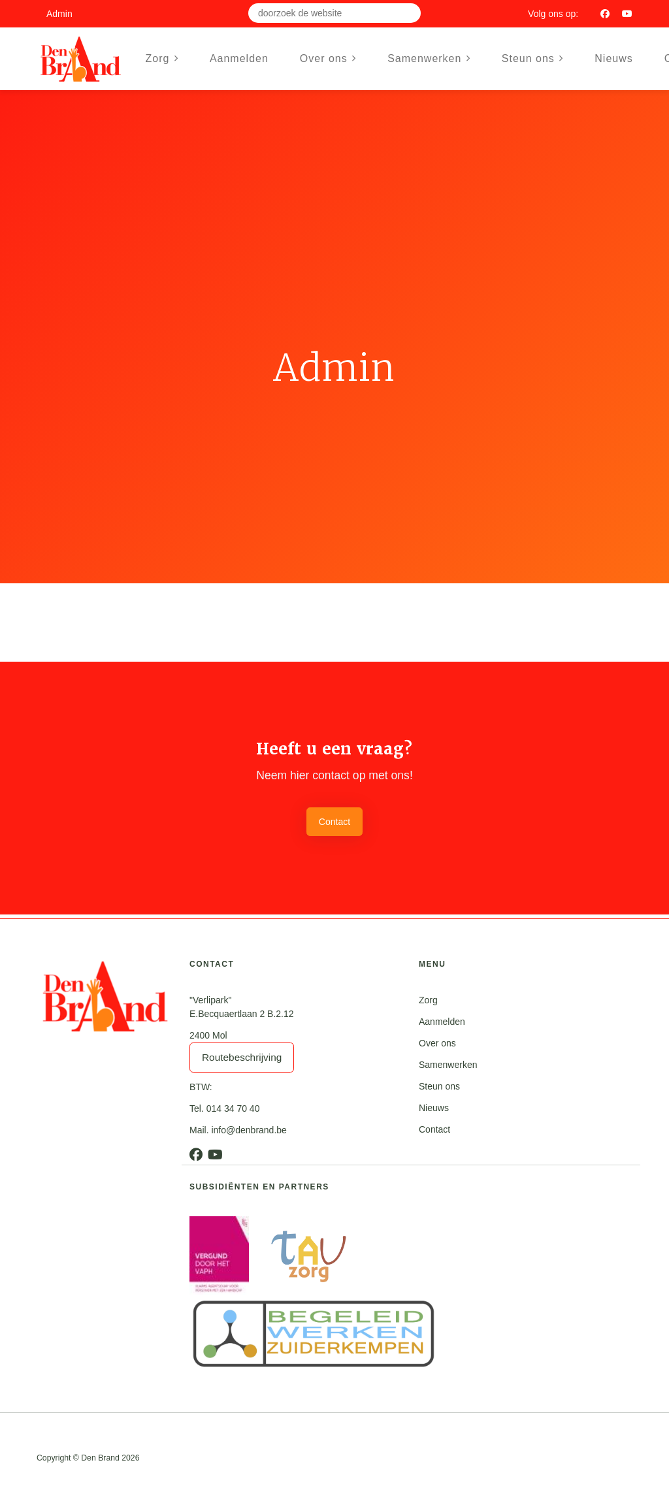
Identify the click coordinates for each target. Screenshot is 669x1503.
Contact (334, 821)
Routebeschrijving (242, 1057)
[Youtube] (627, 13)
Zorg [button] (162, 58)
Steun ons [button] (532, 58)
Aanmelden (239, 58)
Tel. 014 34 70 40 (224, 1108)
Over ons (437, 1043)
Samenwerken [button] (428, 58)
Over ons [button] (328, 58)
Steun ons (439, 1086)
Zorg (428, 1000)
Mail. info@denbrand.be (238, 1130)
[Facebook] (605, 13)
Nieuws (613, 58)
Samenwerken (448, 1064)
